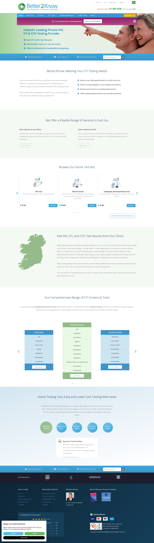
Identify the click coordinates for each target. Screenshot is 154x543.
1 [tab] (74, 213)
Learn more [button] (24, 537)
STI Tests (51, 15)
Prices (92, 15)
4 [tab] (80, 213)
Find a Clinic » (25, 145)
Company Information (49, 493)
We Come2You (61, 57)
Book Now (128, 15)
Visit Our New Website (93, 21)
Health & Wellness (66, 15)
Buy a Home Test (23, 502)
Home (21, 15)
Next (137, 193)
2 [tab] (76, 213)
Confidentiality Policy (49, 499)
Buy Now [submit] (53, 205)
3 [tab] (78, 213)
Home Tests (82, 15)
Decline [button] (13, 533)
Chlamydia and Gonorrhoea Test (117, 191)
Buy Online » (84, 145)
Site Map (45, 505)
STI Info (40, 15)
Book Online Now (33, 57)
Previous (17, 193)
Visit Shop (21, 505)
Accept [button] (35, 533)
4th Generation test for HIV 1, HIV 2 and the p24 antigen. (39, 194)
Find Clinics (30, 15)
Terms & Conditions (48, 496)
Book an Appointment (25, 499)
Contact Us (21, 496)
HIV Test (38, 191)
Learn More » (39, 367)
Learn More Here (69, 457)
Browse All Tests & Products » (122, 216)
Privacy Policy (46, 502)
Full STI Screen (78, 191)
